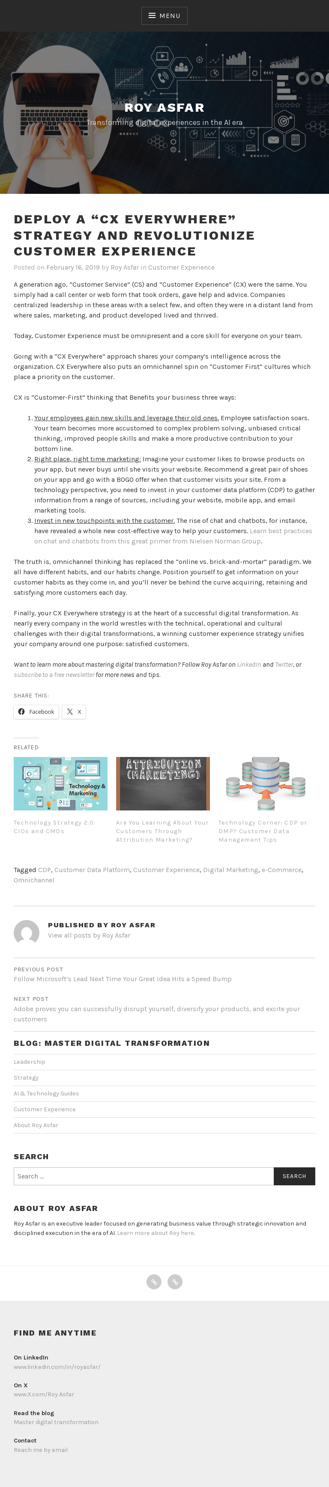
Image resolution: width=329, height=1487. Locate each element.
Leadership (29, 1062)
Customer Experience (181, 267)
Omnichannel (34, 880)
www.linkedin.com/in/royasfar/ (57, 1367)
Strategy (26, 1077)
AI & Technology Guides (46, 1093)
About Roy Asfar (36, 1125)
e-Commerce (282, 870)
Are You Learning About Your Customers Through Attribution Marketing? (162, 831)
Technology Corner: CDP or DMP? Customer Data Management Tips (263, 831)
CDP (44, 870)
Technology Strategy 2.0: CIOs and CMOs (55, 827)
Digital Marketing (230, 870)
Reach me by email (41, 1450)
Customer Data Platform (92, 870)
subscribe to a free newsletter (54, 675)
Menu (169, 16)
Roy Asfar (164, 107)
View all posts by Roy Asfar (89, 935)
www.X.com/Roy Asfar (44, 1394)
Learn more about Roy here (155, 1233)
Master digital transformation (56, 1422)
